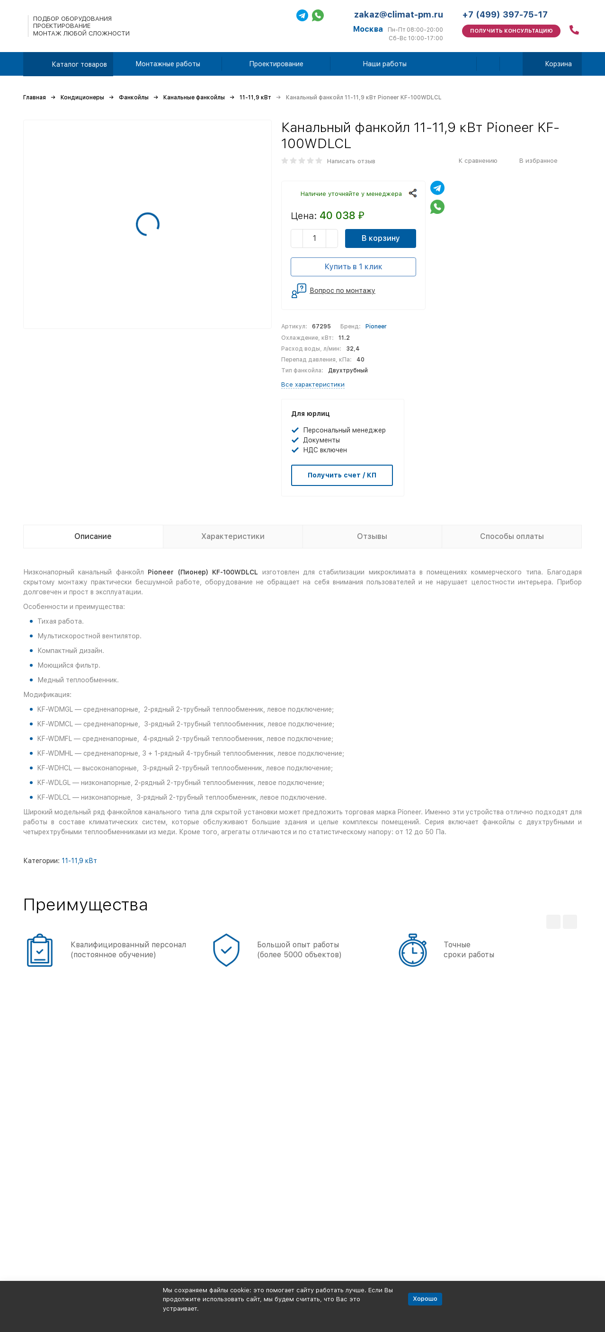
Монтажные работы (167, 64)
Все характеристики (313, 384)
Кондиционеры (82, 97)
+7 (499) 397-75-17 (505, 14)
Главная (34, 97)
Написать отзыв (351, 161)
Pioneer (376, 326)
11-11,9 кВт (255, 97)
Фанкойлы (134, 97)
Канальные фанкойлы (194, 97)
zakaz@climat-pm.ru (398, 14)
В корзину (381, 238)
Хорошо (425, 1298)
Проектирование (276, 64)
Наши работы (385, 64)
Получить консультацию (511, 31)
